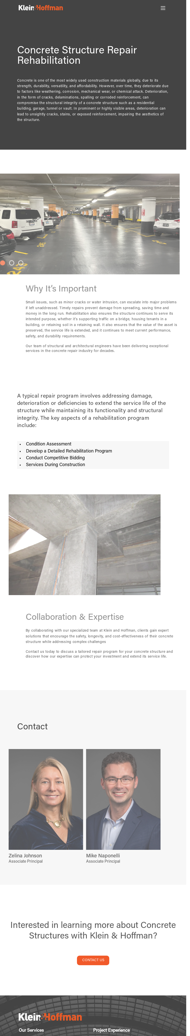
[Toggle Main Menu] (163, 8)
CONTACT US (93, 960)
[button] (10, 262)
